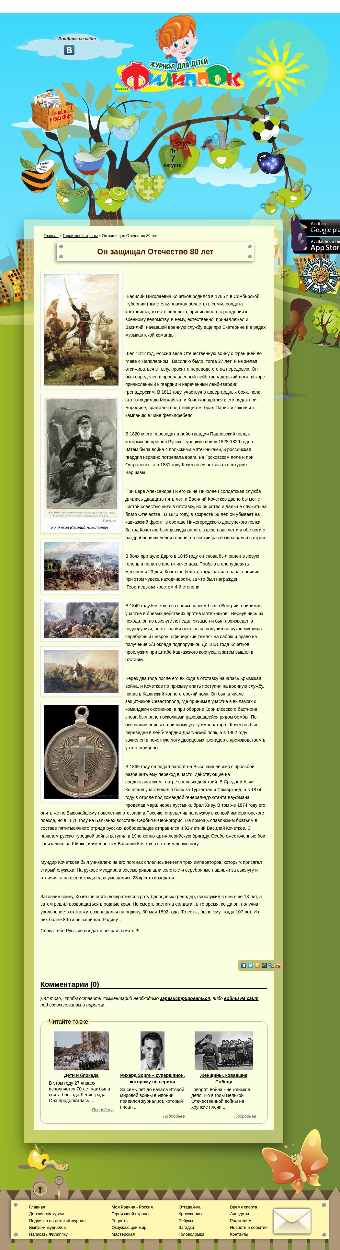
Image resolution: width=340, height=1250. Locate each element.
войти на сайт (241, 998)
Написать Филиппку (48, 1234)
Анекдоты (239, 1213)
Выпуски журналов (47, 1227)
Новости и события (248, 1227)
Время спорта (243, 1207)
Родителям (240, 1220)
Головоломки (191, 1234)
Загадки (186, 1227)
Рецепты (119, 1220)
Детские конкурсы (46, 1213)
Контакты (239, 1234)
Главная (51, 235)
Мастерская (123, 1234)
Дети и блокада (81, 1075)
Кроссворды (190, 1213)
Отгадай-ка (189, 1207)
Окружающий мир (128, 1227)
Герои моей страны (80, 235)
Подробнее (103, 1109)
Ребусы (186, 1220)
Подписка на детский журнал (57, 1220)
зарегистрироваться (185, 998)
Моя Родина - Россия (132, 1207)
